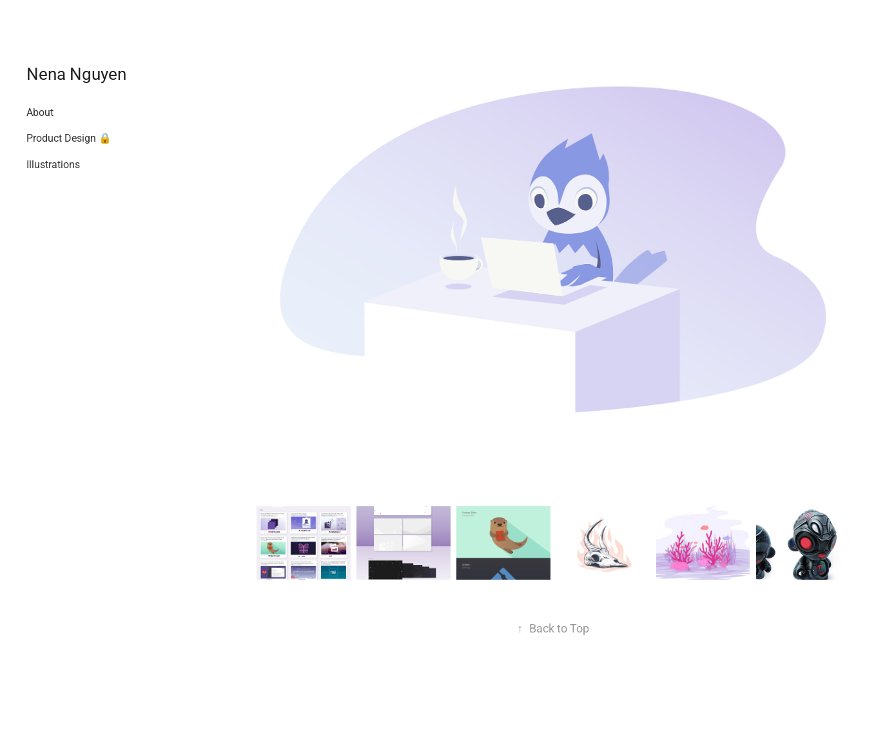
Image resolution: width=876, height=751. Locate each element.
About (40, 112)
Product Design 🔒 (69, 137)
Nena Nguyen (76, 73)
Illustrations (53, 164)
